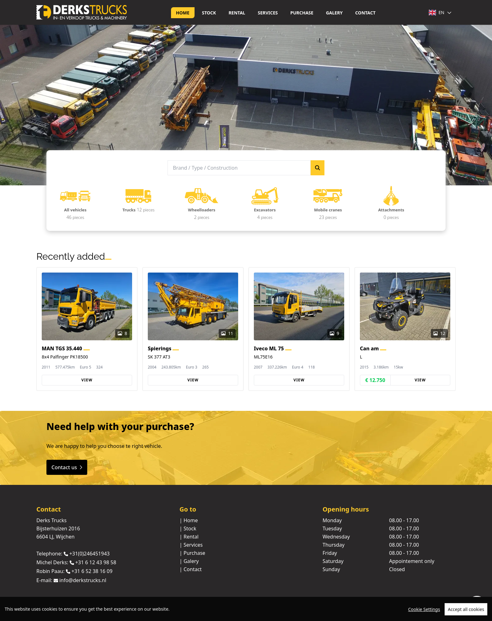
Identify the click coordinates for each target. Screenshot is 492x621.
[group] (86, 329)
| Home (188, 520)
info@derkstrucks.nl (82, 580)
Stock (209, 13)
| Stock (187, 528)
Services (268, 13)
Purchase (301, 13)
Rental (236, 13)
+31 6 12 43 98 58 (95, 562)
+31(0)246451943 (89, 553)
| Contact (190, 569)
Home (183, 13)
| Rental (189, 536)
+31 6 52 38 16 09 (92, 571)
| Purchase (192, 552)
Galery (334, 13)
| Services (191, 544)
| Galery (189, 561)
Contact (365, 13)
